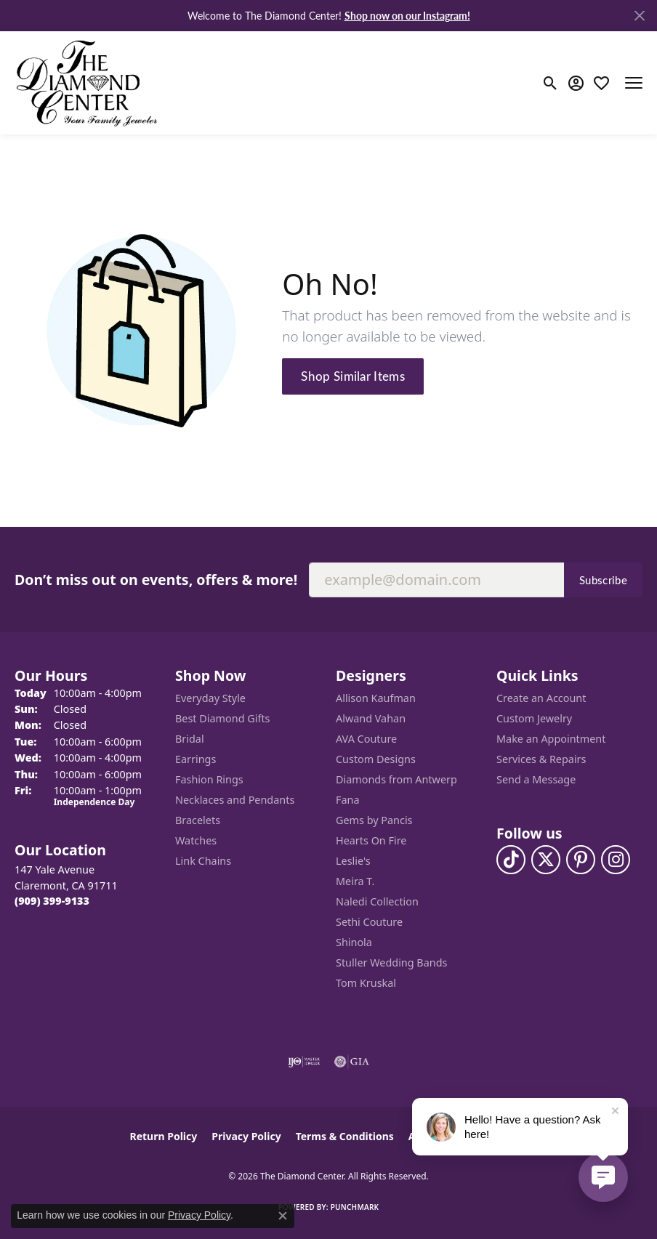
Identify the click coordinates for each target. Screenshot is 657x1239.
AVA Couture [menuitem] (366, 739)
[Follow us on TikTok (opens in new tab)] (510, 859)
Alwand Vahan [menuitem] (371, 718)
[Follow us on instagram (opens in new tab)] (615, 859)
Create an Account (541, 698)
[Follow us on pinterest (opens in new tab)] (580, 859)
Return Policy (164, 1136)
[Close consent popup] (282, 1215)
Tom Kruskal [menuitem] (366, 983)
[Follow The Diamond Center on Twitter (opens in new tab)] (545, 859)
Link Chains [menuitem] (203, 861)
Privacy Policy (246, 1136)
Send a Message (536, 779)
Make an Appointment (550, 739)
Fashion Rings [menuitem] (209, 779)
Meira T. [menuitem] (355, 881)
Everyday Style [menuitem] (210, 698)
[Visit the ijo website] (304, 1062)
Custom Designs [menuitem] (376, 759)
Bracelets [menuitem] (197, 820)
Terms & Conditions (345, 1136)
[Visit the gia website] (351, 1062)
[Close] (639, 16)
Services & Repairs (541, 759)
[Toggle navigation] (634, 82)
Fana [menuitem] (348, 800)
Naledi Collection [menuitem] (377, 901)
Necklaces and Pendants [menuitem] (234, 800)
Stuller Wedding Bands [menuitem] (391, 962)
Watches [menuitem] (196, 840)
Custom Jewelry (534, 718)
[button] (550, 82)
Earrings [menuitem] (195, 759)
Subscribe (603, 580)
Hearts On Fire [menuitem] (371, 840)
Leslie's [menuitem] (353, 861)
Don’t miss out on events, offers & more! (156, 579)
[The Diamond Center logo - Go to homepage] (87, 82)
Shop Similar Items (353, 375)
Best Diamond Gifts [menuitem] (222, 718)
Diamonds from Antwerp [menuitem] (396, 779)
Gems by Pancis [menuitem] (374, 820)
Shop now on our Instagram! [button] (407, 15)
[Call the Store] (52, 901)
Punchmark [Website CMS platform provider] (355, 1207)
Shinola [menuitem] (354, 942)
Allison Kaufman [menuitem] (376, 698)
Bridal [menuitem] (189, 739)
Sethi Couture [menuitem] (369, 922)
